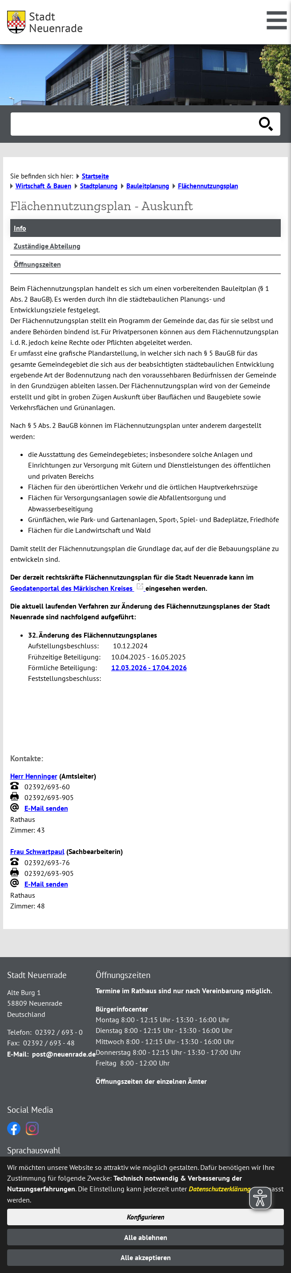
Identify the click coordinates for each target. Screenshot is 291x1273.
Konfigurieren (145, 1216)
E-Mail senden (46, 808)
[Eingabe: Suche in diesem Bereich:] (135, 124)
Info (20, 228)
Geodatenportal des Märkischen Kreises (78, 588)
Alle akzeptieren (146, 1257)
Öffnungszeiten (37, 264)
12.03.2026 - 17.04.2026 (149, 667)
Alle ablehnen (145, 1237)
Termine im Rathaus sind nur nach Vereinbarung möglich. (184, 990)
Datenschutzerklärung (220, 1188)
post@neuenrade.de (64, 1053)
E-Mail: (17, 1053)
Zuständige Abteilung (47, 245)
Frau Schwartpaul (37, 851)
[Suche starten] (266, 124)
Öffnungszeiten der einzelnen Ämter (151, 1081)
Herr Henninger (33, 775)
